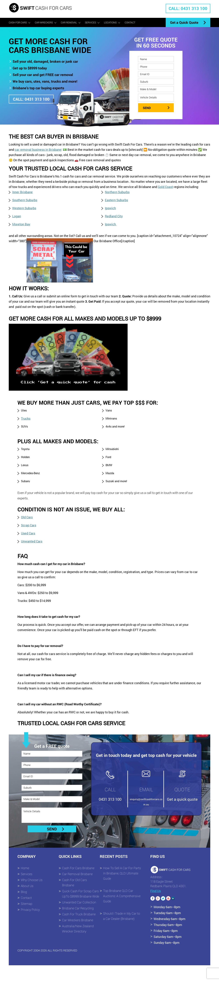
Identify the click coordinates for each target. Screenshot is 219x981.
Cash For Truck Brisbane (79, 914)
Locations (110, 22)
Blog (24, 892)
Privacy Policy (30, 909)
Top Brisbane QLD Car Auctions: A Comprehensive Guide (122, 896)
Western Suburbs (24, 208)
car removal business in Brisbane (38, 149)
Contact (130, 22)
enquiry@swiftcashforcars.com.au (146, 802)
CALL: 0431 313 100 (188, 8)
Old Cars (27, 517)
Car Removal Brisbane (77, 874)
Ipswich (110, 208)
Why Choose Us (31, 880)
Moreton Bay (21, 224)
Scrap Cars (28, 525)
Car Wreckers (44, 22)
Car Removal (69, 22)
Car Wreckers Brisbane (77, 920)
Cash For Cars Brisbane (78, 868)
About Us (27, 886)
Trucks (25, 418)
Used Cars (28, 533)
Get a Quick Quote (184, 22)
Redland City (114, 216)
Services (90, 22)
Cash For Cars (18, 22)
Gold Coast (165, 187)
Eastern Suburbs (116, 200)
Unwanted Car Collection (79, 902)
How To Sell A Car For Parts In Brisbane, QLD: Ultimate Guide (122, 873)
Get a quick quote (182, 799)
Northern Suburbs (117, 192)
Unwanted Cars (31, 541)
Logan (16, 216)
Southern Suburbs (24, 200)
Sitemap (26, 904)
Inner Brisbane (22, 192)
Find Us (155, 891)
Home (25, 868)
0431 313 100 (110, 799)
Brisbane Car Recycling (78, 908)
